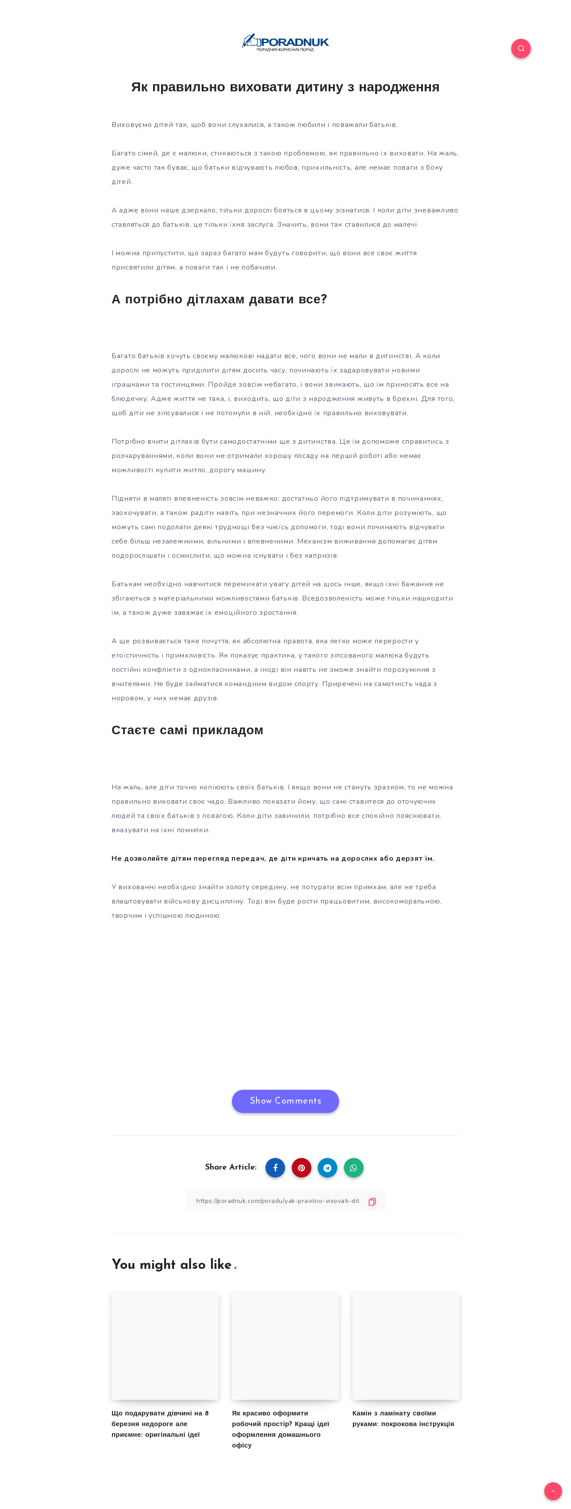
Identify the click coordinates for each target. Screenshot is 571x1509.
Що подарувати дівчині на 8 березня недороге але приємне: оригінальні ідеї (160, 1425)
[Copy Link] (285, 1201)
